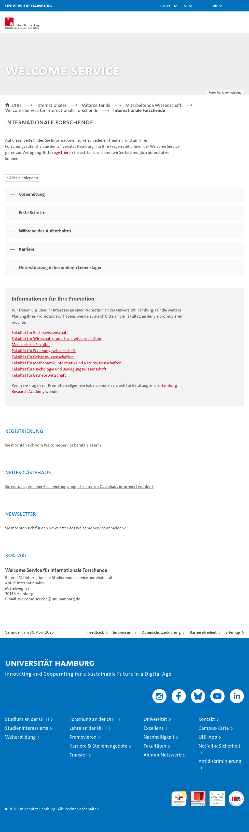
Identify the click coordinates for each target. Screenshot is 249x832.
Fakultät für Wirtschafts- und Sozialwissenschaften (56, 338)
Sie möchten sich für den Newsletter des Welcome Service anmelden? (65, 528)
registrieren (62, 152)
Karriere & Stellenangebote (98, 746)
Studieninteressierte (26, 728)
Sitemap (233, 632)
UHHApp (208, 737)
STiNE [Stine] (188, 5)
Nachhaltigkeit (159, 737)
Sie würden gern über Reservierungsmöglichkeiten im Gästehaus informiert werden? (79, 486)
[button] (216, 5)
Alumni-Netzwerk (162, 755)
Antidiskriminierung (220, 761)
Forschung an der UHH (93, 719)
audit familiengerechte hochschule (179, 798)
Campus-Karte (214, 728)
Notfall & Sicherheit (219, 746)
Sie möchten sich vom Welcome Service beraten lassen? (53, 445)
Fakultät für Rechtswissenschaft (40, 332)
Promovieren (83, 737)
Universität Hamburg (28, 5)
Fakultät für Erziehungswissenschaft (44, 350)
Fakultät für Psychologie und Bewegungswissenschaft (59, 369)
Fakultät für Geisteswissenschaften (43, 357)
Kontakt (207, 719)
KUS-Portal (169, 5)
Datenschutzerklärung (161, 632)
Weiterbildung (20, 737)
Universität (155, 719)
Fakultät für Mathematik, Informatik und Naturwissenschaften (66, 363)
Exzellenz (154, 728)
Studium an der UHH (27, 719)
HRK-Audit (214, 796)
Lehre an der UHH (88, 728)
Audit (195, 793)
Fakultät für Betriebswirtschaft (39, 375)
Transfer (78, 755)
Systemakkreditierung (236, 793)
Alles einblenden (23, 178)
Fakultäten (155, 746)
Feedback (95, 632)
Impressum (123, 632)
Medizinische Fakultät (31, 344)
